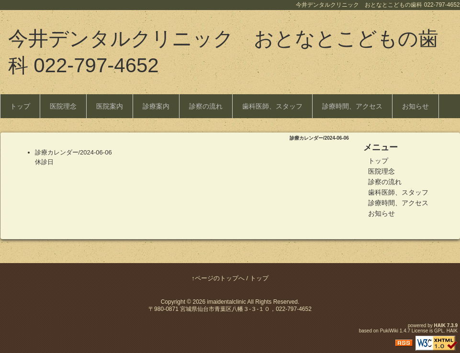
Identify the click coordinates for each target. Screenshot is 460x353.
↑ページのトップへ (218, 278)
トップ (20, 106)
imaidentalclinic (226, 301)
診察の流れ (206, 106)
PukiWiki (389, 330)
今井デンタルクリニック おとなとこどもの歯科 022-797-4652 (223, 52)
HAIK (440, 325)
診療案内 (156, 106)
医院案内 (109, 106)
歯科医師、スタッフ (272, 106)
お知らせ (415, 106)
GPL (439, 330)
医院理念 (63, 106)
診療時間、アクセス (352, 106)
